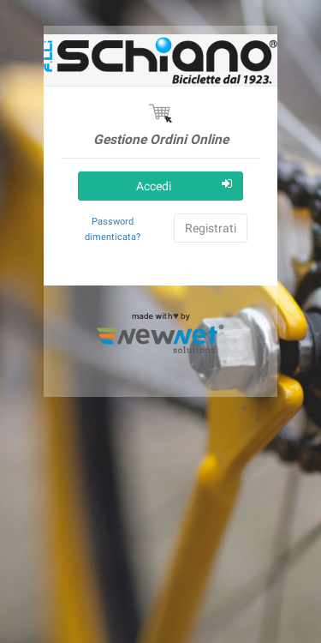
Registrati (210, 228)
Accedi (184, 185)
